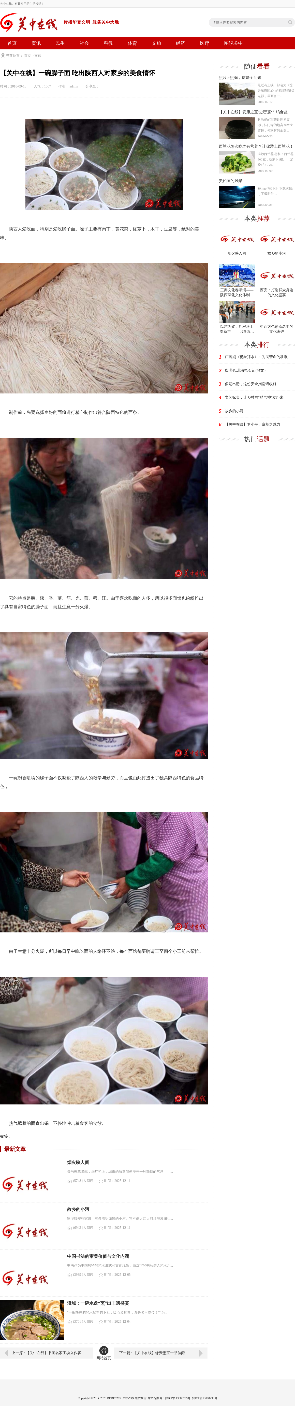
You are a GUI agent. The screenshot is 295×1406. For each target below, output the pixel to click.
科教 (108, 43)
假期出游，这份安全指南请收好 (251, 384)
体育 (132, 43)
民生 (60, 43)
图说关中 (233, 43)
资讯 (36, 43)
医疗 (204, 43)
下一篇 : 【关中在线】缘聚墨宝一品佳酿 (152, 1353)
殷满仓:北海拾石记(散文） (246, 370)
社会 (84, 43)
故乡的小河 (234, 411)
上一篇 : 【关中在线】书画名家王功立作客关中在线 (49, 1353)
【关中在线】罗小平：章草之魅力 (252, 424)
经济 (180, 43)
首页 (12, 43)
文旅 (156, 43)
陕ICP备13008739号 (204, 1398)
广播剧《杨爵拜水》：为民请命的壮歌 (256, 357)
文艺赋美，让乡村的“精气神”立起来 (254, 397)
